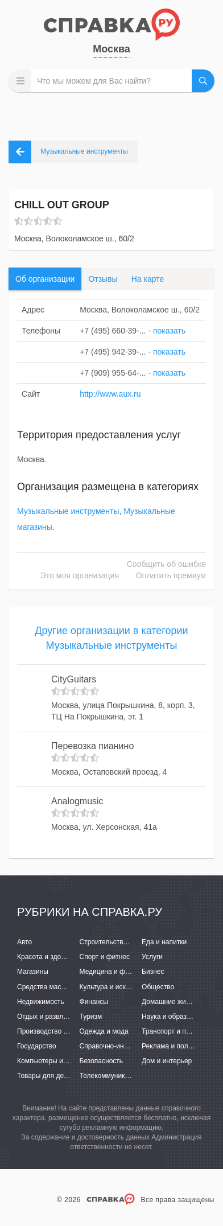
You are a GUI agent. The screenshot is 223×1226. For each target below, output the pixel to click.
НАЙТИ (203, 81)
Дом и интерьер (167, 1061)
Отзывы (102, 278)
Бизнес (153, 972)
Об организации (45, 278)
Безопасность (101, 1061)
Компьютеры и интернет (55, 1061)
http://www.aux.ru (110, 393)
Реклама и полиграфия (178, 1046)
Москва (111, 49)
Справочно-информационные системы (141, 1046)
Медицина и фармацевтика (123, 972)
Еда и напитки (164, 942)
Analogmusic (77, 801)
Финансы (94, 1002)
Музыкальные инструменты (68, 511)
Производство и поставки (57, 1031)
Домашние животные (175, 1002)
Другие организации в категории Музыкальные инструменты (111, 638)
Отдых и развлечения (51, 1017)
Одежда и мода (104, 1031)
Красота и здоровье (48, 957)
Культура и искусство (113, 987)
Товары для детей (45, 1076)
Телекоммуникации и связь (123, 1076)
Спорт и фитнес (105, 957)
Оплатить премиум (171, 575)
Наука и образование (175, 1017)
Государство (36, 1046)
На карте (147, 278)
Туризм (91, 1017)
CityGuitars (73, 679)
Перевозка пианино (92, 746)
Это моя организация (79, 575)
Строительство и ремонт (119, 942)
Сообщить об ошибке (166, 564)
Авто (24, 942)
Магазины (32, 972)
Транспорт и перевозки (178, 1031)
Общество (158, 987)
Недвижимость (40, 1002)
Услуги (152, 957)
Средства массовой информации (69, 987)
